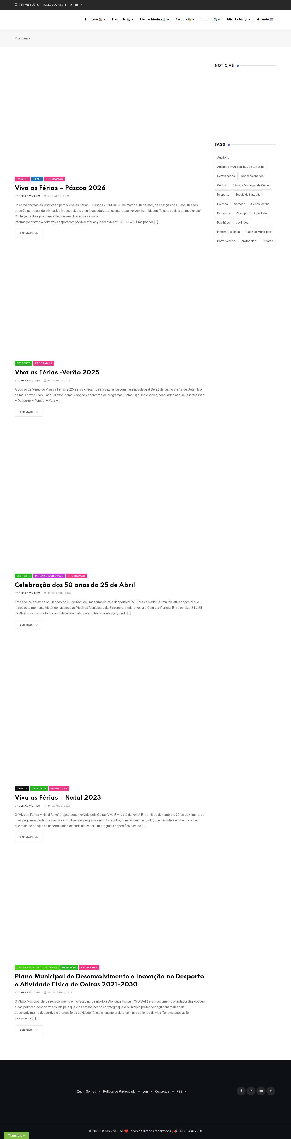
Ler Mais (29, 233)
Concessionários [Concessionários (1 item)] (252, 176)
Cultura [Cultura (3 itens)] (222, 185)
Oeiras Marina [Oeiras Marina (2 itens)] (260, 204)
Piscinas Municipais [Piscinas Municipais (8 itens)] (259, 232)
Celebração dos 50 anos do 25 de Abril (75, 585)
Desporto (121, 19)
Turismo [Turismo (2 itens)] (267, 241)
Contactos (162, 1091)
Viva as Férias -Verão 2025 (57, 373)
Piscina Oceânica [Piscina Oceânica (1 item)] (228, 232)
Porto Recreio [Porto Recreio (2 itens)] (226, 241)
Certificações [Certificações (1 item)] (226, 176)
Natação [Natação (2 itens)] (239, 204)
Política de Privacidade (119, 1091)
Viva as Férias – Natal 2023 (58, 798)
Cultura (183, 19)
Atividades (237, 19)
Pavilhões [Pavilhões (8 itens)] (223, 222)
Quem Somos (86, 1091)
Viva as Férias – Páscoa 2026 (60, 188)
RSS (179, 1091)
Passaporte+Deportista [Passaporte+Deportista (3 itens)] (251, 213)
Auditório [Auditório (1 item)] (223, 157)
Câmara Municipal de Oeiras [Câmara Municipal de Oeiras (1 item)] (251, 185)
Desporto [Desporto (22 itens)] (223, 194)
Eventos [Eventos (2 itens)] (222, 204)
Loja (145, 1091)
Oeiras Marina (153, 19)
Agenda (265, 19)
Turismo (209, 19)
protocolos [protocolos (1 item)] (249, 241)
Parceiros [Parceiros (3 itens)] (223, 213)
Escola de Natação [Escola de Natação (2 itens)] (248, 194)
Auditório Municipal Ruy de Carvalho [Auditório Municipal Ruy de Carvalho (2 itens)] (241, 167)
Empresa (93, 19)
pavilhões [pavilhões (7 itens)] (242, 222)
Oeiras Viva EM (29, 196)
